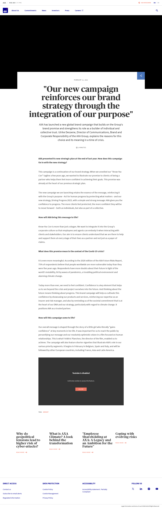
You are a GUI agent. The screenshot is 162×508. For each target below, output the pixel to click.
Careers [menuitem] (79, 10)
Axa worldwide (146, 3)
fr (158, 3)
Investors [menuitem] (55, 10)
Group (46, 412)
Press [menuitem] (67, 10)
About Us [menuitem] (15, 10)
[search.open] (156, 10)
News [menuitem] (44, 10)
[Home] (5, 10)
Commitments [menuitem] (30, 10)
